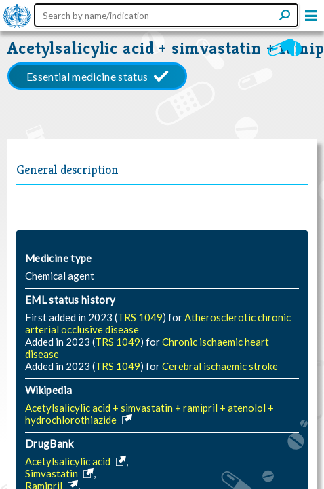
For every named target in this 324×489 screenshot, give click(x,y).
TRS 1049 (140, 317)
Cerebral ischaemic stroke (220, 366)
